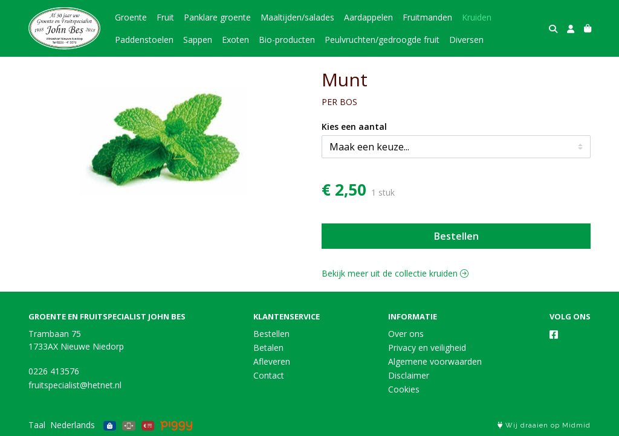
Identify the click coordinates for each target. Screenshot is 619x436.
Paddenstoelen (144, 39)
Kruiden (476, 17)
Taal (36, 425)
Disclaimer (408, 375)
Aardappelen (368, 17)
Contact (268, 375)
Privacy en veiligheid (427, 347)
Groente (131, 17)
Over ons (406, 333)
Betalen (268, 347)
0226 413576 (53, 371)
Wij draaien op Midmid (544, 425)
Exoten (235, 39)
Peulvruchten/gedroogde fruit (382, 39)
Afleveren (271, 361)
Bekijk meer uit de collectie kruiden (395, 273)
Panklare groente (217, 17)
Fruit (165, 17)
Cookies (404, 389)
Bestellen (456, 236)
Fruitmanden (427, 17)
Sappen (197, 39)
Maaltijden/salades (297, 17)
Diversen (466, 39)
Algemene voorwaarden (435, 361)
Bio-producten (287, 39)
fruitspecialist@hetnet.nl (75, 385)
